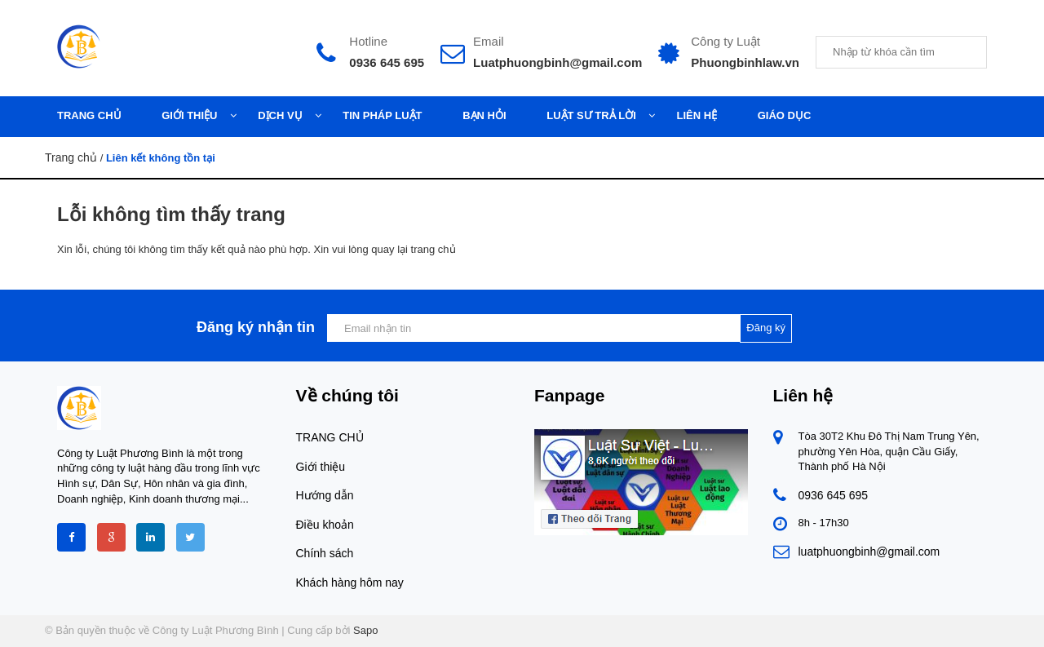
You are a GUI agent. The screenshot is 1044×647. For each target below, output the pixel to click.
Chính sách (325, 553)
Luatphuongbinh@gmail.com (557, 62)
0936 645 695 (386, 62)
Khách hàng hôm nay (350, 582)
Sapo (365, 630)
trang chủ (433, 249)
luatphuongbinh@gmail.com (869, 551)
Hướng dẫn (325, 495)
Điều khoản (325, 524)
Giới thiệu (321, 466)
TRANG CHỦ (330, 437)
